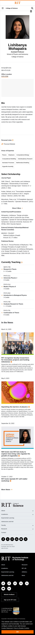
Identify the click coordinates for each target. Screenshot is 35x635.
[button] (2, 8)
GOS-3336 (4, 76)
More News (5, 489)
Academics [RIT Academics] (4, 568)
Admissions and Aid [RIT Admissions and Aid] (7, 575)
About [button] (3, 510)
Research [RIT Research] (24, 564)
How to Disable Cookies (21, 628)
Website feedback (9, 594)
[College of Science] (12, 505)
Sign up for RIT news (10, 600)
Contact (3, 532)
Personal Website (9, 144)
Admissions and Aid (7, 521)
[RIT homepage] (14, 558)
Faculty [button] (3, 525)
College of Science (12, 8)
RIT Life (24, 568)
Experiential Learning (7, 518)
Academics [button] (4, 514)
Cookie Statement (7, 628)
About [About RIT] (3, 564)
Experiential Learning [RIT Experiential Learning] (7, 572)
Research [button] (4, 529)
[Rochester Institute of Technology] (17, 2)
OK (17, 632)
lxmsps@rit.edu (6, 68)
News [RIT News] (23, 575)
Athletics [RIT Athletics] (24, 572)
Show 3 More (16, 208)
